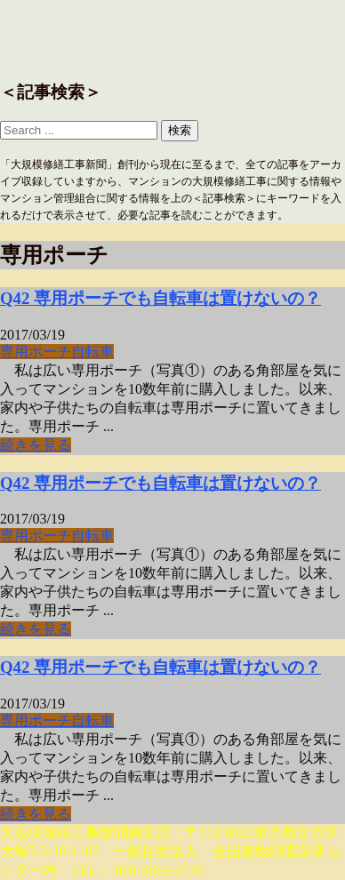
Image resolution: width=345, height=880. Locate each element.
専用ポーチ (35, 351)
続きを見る (35, 444)
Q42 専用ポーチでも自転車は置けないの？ (160, 298)
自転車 (92, 351)
